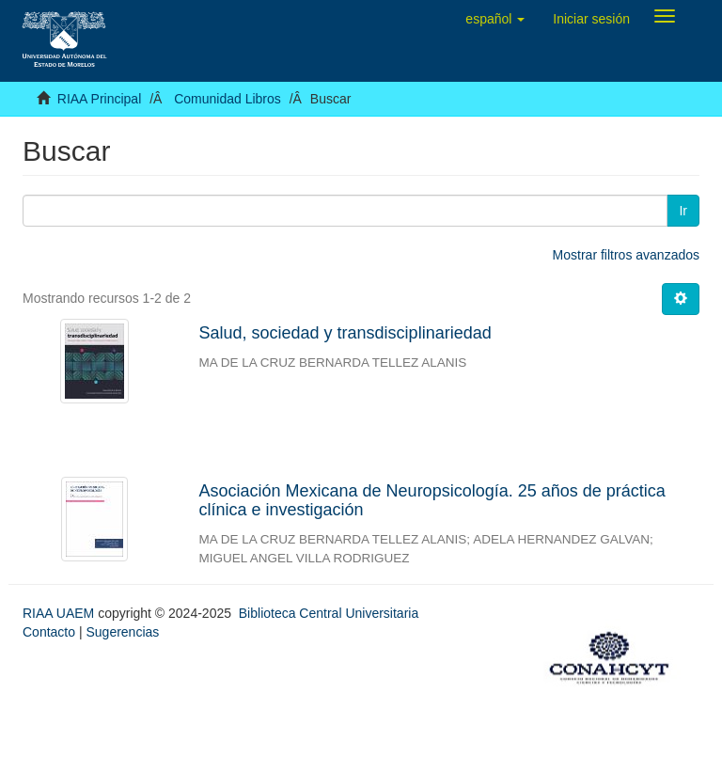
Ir (683, 210)
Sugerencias (122, 631)
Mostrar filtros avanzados (626, 254)
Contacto (49, 631)
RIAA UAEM (60, 613)
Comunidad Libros (227, 98)
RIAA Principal (99, 98)
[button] (495, 19)
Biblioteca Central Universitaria (328, 613)
